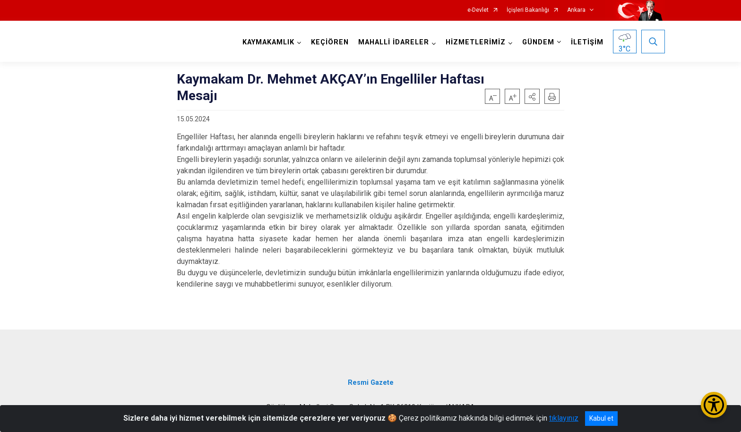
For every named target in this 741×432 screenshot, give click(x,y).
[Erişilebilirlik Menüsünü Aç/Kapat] (714, 405)
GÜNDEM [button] (538, 42)
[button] (532, 96)
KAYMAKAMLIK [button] (268, 42)
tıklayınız (563, 418)
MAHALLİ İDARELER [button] (393, 42)
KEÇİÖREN (330, 42)
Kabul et (601, 418)
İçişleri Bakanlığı (528, 10)
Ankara (576, 10)
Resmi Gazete (371, 383)
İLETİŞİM (587, 42)
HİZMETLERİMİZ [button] (476, 42)
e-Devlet (478, 10)
